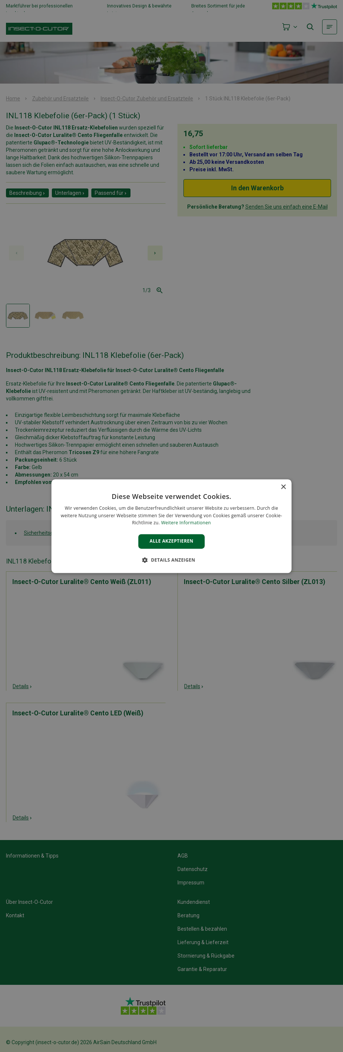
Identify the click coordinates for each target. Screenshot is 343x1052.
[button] (171, 560)
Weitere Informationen (186, 523)
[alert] (171, 526)
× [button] (283, 487)
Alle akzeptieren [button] (171, 541)
